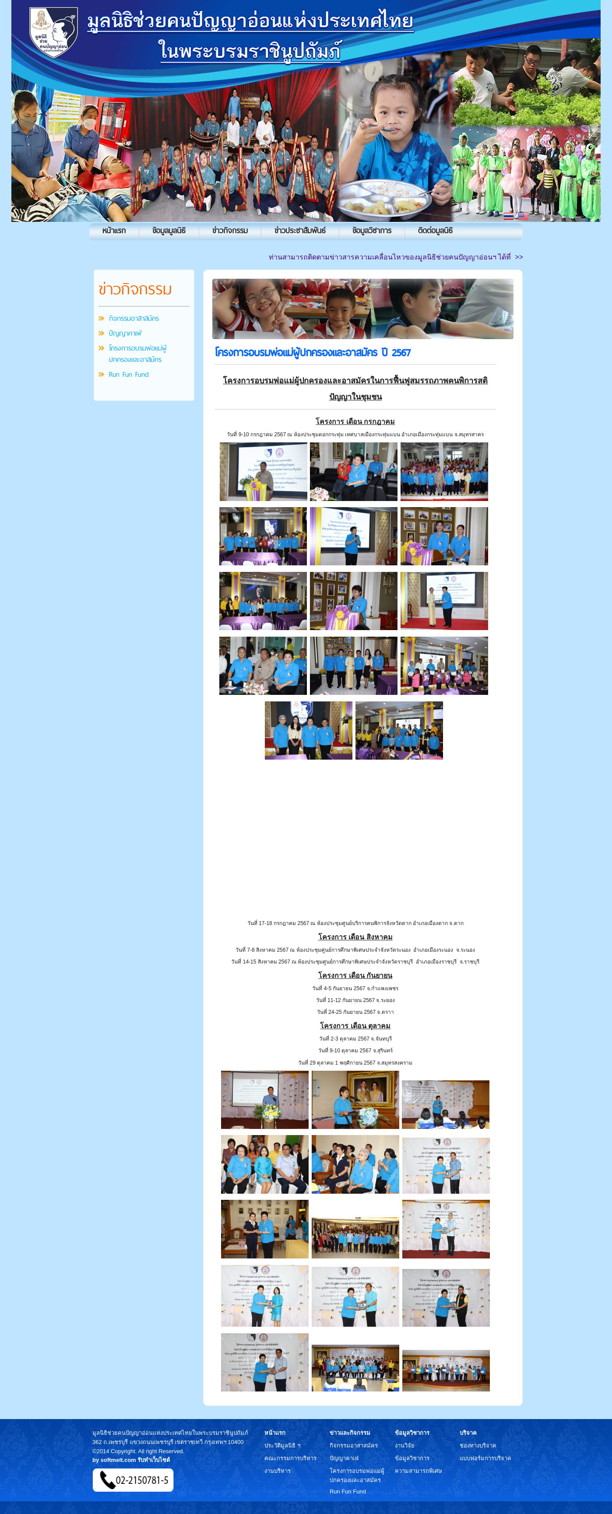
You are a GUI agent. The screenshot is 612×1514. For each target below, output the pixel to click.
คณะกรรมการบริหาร (290, 1458)
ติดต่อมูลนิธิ (435, 230)
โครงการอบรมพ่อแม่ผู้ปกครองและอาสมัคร (138, 353)
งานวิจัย (405, 1445)
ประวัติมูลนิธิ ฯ (282, 1445)
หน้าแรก (114, 230)
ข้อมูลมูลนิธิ (169, 230)
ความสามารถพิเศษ (418, 1471)
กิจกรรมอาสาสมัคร (134, 318)
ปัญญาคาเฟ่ (125, 333)
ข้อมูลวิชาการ (371, 230)
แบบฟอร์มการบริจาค (485, 1458)
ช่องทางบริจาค (478, 1445)
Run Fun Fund (128, 374)
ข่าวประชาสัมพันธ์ (300, 230)
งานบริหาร (277, 1471)
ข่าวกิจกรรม (230, 230)
